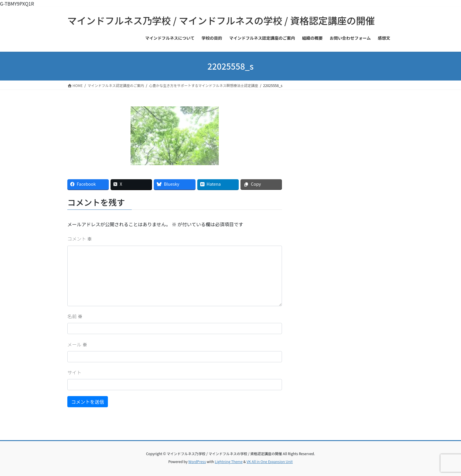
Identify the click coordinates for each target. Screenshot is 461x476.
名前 (75, 316)
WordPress (197, 461)
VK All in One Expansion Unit (270, 461)
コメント (79, 238)
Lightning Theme (229, 461)
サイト (74, 372)
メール (77, 344)
